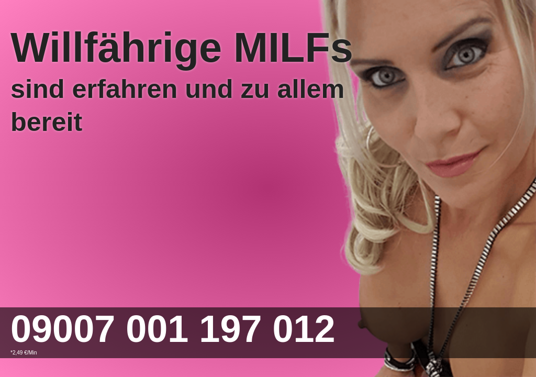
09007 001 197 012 (173, 329)
